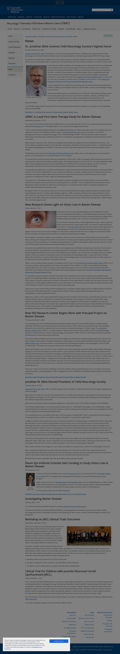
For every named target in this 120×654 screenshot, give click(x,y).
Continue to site (58, 641)
